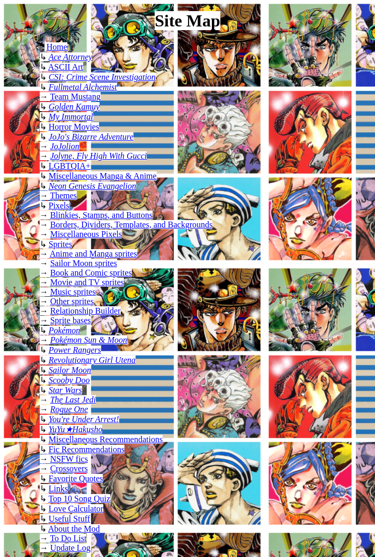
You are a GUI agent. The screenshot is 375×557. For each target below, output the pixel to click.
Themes (63, 195)
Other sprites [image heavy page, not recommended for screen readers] (72, 301)
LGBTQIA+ (70, 165)
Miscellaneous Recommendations (106, 439)
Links (58, 488)
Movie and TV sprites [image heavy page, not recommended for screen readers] (87, 282)
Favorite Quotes (76, 478)
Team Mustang (75, 96)
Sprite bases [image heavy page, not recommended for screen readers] (70, 320)
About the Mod (74, 528)
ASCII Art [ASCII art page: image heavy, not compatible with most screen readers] (65, 66)
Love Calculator (76, 508)
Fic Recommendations (87, 449)
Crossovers (69, 468)
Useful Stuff (69, 518)
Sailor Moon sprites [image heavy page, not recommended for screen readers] (83, 263)
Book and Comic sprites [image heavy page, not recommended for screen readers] (91, 272)
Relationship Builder (85, 310)
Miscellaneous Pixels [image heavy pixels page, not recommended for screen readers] (86, 234)
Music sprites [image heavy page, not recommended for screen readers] (73, 291)
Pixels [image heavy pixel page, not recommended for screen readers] (59, 205)
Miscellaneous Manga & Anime (103, 175)
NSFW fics (69, 458)
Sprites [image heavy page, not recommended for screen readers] (60, 244)
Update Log (70, 547)
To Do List (68, 538)
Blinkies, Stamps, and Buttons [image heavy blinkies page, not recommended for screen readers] (101, 215)
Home (57, 46)
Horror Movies (74, 126)
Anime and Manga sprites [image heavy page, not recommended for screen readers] (93, 253)
